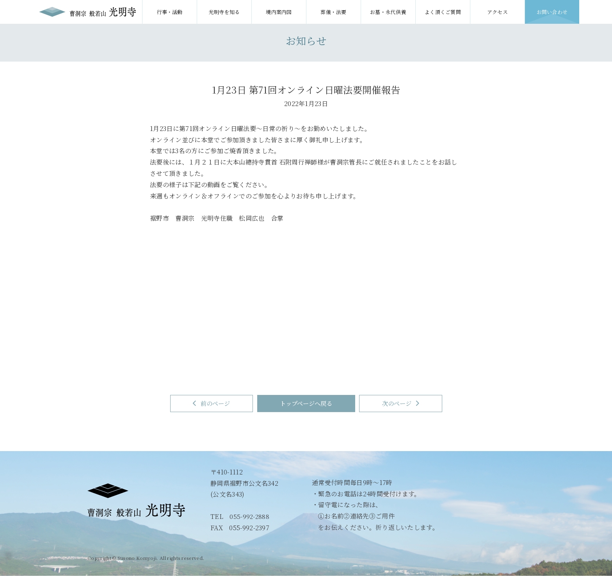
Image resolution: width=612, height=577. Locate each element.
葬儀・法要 (333, 12)
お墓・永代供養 (388, 12)
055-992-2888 (250, 517)
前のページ (199, 404)
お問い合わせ (552, 12)
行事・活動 (170, 12)
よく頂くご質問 (443, 12)
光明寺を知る (224, 12)
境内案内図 (279, 12)
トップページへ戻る (306, 404)
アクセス (497, 12)
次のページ (412, 404)
